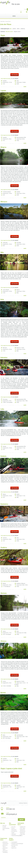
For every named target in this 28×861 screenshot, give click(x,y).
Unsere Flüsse (8, 21)
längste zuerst (17, 31)
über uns (4, 825)
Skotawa (4, 593)
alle (11, 28)
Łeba (2, 409)
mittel (18, 28)
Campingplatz (14, 842)
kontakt (4, 826)
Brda (2, 299)
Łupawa (3, 90)
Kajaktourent (22, 826)
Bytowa (3, 693)
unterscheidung (6, 828)
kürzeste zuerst (9, 31)
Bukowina (4, 357)
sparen (21, 819)
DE (27, 9)
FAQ (3, 829)
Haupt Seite (2, 21)
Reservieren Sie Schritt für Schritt (14, 831)
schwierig (22, 28)
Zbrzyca (3, 641)
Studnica (4, 547)
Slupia (3, 35)
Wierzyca (4, 202)
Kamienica (4, 504)
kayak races (14, 847)
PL (24, 9)
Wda (2, 252)
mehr (25, 86)
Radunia (3, 456)
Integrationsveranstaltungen (17, 843)
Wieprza (3, 147)
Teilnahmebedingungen (16, 835)
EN (26, 9)
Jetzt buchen (14, 74)
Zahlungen (14, 834)
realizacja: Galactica (23, 803)
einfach (14, 28)
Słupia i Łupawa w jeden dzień (11, 768)
